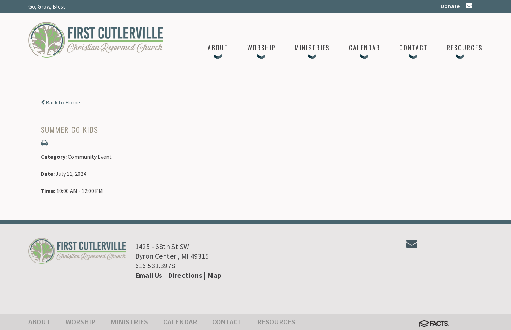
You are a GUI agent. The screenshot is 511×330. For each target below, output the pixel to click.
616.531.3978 (155, 265)
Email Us (149, 275)
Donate (450, 6)
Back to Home (60, 102)
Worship (80, 321)
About (39, 321)
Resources (276, 321)
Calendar (180, 321)
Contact (227, 321)
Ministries (129, 321)
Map (214, 275)
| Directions (183, 275)
